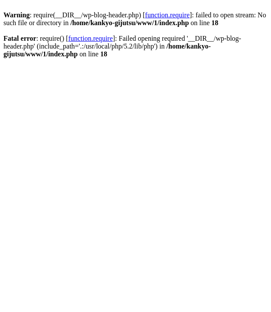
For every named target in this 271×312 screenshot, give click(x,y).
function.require (167, 15)
